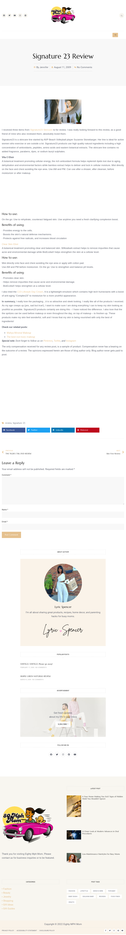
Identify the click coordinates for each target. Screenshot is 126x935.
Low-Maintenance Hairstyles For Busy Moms (101, 855)
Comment (6, 475)
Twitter (57, 340)
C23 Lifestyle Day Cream (30, 291)
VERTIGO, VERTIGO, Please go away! (36, 665)
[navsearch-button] (121, 15)
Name (5, 510)
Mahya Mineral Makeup (19, 332)
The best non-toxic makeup (21, 336)
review (8, 423)
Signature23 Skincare (41, 129)
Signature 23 (19, 423)
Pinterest (48, 340)
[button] (13, 430)
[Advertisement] (63, 194)
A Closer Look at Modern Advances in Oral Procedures (100, 833)
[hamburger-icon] (115, 35)
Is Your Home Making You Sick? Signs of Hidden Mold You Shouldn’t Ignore (102, 798)
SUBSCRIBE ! (63, 725)
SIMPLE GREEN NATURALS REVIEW (35, 677)
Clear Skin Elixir (10, 244)
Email (5, 522)
